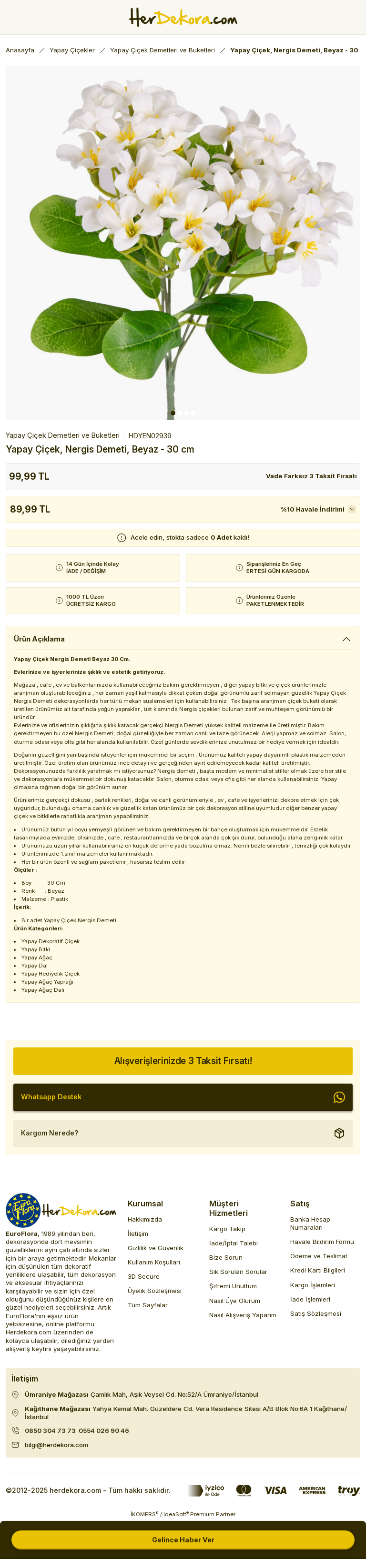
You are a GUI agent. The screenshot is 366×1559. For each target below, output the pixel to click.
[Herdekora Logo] (183, 17)
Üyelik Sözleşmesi (155, 1290)
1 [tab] (173, 413)
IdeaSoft (176, 1514)
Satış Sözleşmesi (315, 1313)
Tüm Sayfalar (148, 1305)
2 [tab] (179, 413)
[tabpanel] (183, 243)
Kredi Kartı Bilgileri (317, 1270)
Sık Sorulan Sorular (238, 1271)
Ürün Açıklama (39, 639)
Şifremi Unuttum (233, 1286)
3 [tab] (186, 413)
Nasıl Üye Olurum (234, 1300)
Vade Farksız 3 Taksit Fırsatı (311, 476)
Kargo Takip (227, 1229)
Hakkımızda (145, 1219)
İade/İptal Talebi (233, 1243)
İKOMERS (144, 1514)
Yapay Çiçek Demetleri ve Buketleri (63, 435)
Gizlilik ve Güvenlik (155, 1248)
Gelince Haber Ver (183, 1540)
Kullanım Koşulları (154, 1262)
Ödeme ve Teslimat (318, 1256)
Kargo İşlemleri (312, 1285)
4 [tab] (193, 413)
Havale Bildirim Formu (322, 1241)
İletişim (138, 1233)
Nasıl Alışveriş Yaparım (242, 1315)
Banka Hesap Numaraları (310, 1223)
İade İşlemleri (310, 1299)
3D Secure (144, 1276)
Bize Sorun (226, 1257)
